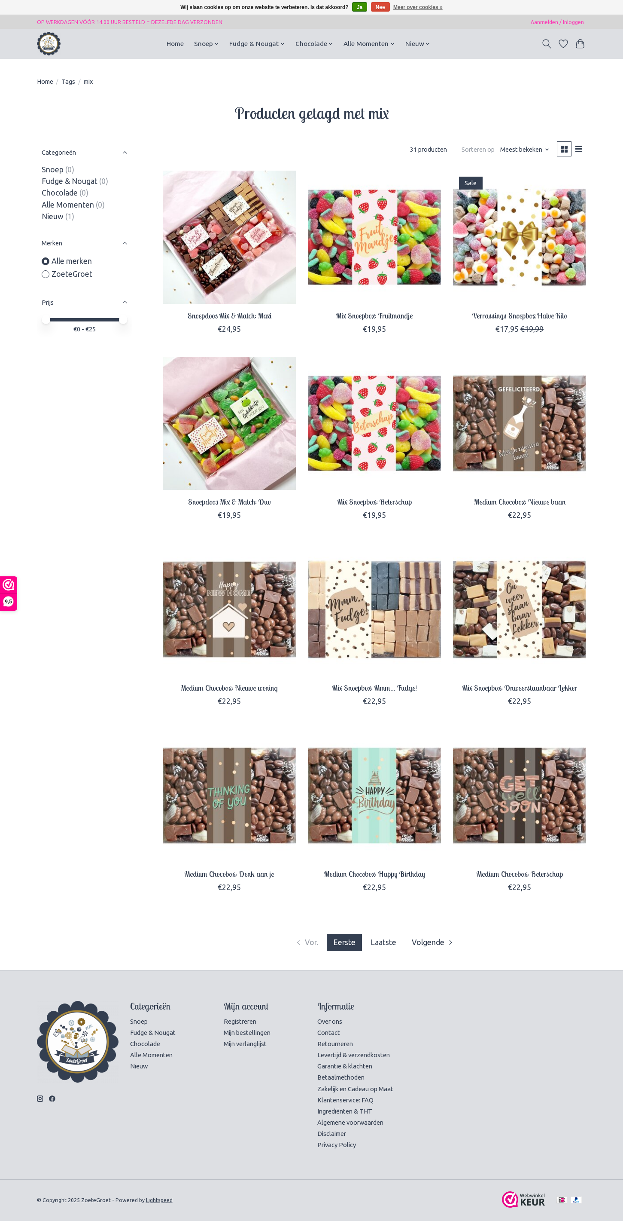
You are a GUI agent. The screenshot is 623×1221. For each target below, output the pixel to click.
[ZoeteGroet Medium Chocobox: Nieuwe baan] (519, 423)
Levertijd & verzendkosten (353, 1055)
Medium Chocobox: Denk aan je (229, 873)
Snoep (53, 169)
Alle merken (72, 261)
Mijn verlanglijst (245, 1043)
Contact (328, 1032)
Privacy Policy (336, 1144)
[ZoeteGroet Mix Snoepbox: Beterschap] (374, 423)
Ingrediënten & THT (344, 1111)
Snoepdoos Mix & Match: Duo (229, 501)
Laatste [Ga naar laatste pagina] (383, 942)
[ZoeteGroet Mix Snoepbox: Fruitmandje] (374, 237)
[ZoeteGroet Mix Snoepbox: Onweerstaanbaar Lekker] (519, 609)
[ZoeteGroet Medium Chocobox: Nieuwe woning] (229, 609)
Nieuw (53, 216)
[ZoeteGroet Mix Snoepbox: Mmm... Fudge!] (374, 609)
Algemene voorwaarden (350, 1122)
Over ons (329, 1021)
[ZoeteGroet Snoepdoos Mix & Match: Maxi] (229, 237)
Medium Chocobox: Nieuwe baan (519, 501)
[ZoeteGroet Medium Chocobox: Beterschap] (519, 795)
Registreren (240, 1021)
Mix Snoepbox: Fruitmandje (374, 315)
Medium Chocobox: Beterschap (520, 873)
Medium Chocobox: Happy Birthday (374, 873)
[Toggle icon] (547, 44)
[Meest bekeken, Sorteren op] (525, 149)
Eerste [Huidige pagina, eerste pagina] (344, 942)
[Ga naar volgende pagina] (433, 942)
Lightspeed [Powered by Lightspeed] (159, 1200)
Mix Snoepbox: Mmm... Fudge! (374, 687)
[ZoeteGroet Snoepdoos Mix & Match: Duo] (229, 423)
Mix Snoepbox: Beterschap (374, 501)
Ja (359, 7)
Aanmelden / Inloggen (557, 22)
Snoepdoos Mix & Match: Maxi (229, 315)
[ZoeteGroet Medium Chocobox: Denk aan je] (229, 795)
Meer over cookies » (418, 7)
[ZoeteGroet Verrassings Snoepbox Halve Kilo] (519, 237)
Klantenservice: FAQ (345, 1100)
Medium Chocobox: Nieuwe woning (229, 687)
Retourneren (335, 1043)
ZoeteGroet (72, 274)
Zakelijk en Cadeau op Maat (355, 1088)
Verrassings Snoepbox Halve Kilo (519, 315)
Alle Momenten (68, 205)
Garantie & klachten (344, 1066)
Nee (380, 7)
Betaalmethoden (341, 1077)
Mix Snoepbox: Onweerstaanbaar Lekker (519, 687)
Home (175, 43)
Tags (68, 81)
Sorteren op (478, 149)
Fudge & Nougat (69, 181)
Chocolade (60, 193)
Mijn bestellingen (247, 1032)
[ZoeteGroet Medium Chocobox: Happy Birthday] (374, 795)
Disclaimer (331, 1133)
